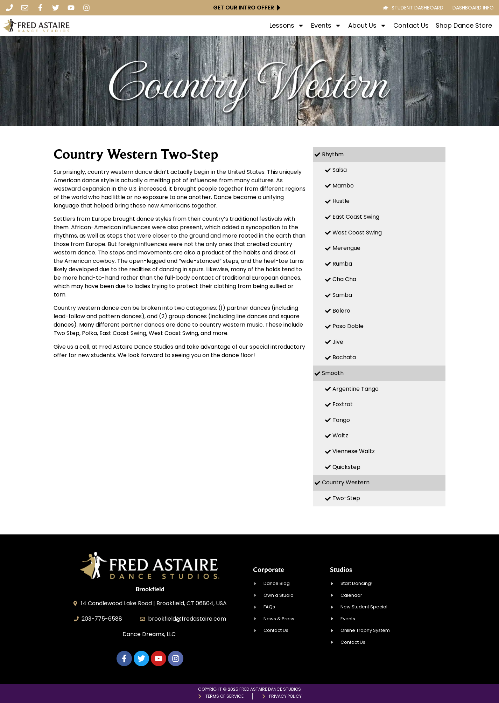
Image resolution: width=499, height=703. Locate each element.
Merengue (346, 248)
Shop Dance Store (464, 25)
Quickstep (346, 467)
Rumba (342, 264)
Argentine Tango (355, 389)
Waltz (340, 435)
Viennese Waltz (353, 451)
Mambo (343, 186)
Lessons (286, 25)
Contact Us (411, 25)
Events (326, 25)
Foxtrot (342, 404)
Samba (342, 295)
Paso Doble (348, 326)
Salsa (339, 170)
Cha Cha (344, 279)
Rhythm (333, 154)
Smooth (333, 373)
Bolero (341, 311)
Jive (337, 342)
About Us (367, 25)
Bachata (344, 357)
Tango (341, 420)
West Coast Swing (357, 232)
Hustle (341, 201)
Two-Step (346, 498)
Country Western (346, 482)
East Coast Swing (355, 217)
